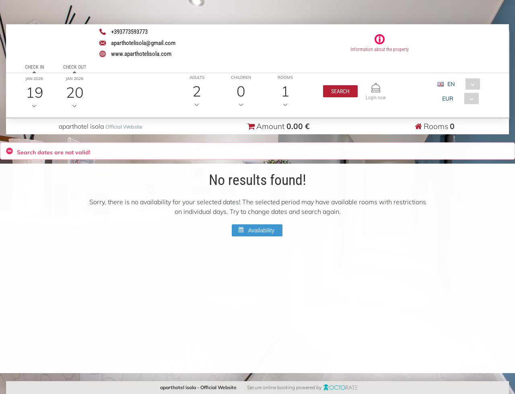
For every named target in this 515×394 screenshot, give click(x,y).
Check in (34, 67)
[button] (340, 91)
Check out (74, 67)
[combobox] (461, 84)
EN (450, 84)
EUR (447, 98)
